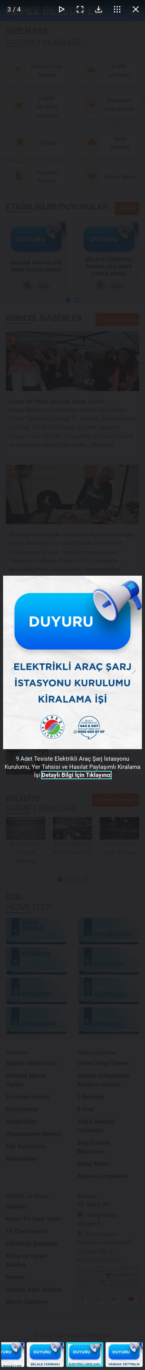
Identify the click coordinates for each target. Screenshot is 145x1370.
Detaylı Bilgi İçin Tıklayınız (76, 775)
